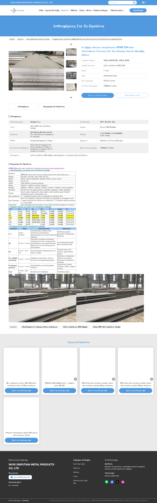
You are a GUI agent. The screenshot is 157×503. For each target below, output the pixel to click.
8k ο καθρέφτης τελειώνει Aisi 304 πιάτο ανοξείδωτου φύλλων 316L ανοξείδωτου (21, 384)
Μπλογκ (74, 10)
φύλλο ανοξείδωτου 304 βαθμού (75, 327)
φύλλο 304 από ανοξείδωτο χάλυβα (37, 39)
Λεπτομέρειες (23, 106)
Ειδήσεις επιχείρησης (101, 10)
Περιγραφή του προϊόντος (54, 106)
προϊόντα (65, 10)
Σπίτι (41, 10)
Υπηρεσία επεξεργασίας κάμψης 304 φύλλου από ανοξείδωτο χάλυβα (21, 434)
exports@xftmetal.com (20, 477)
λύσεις (82, 10)
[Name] (134, 2)
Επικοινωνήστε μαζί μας (118, 10)
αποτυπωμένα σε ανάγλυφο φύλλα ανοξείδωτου (39, 327)
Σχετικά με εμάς (52, 10)
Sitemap (25, 500)
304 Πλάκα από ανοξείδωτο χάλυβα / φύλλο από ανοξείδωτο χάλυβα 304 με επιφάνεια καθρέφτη (97, 384)
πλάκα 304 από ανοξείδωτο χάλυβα (106, 327)
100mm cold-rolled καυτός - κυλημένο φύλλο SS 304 (59, 384)
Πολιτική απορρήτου (15, 500)
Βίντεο (89, 10)
